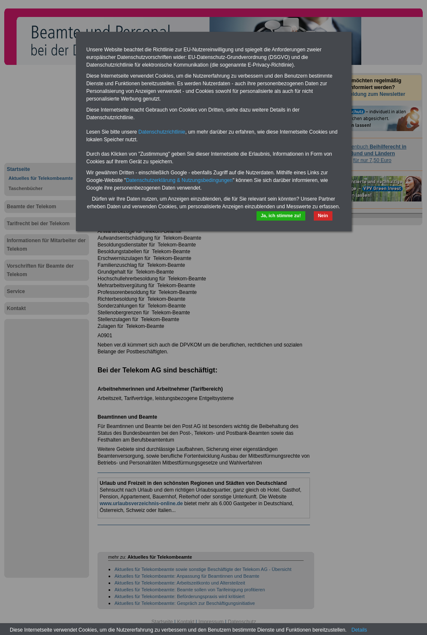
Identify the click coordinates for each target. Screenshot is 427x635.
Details (359, 630)
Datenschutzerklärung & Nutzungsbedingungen (179, 180)
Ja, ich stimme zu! (281, 215)
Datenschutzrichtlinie (161, 132)
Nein (323, 215)
